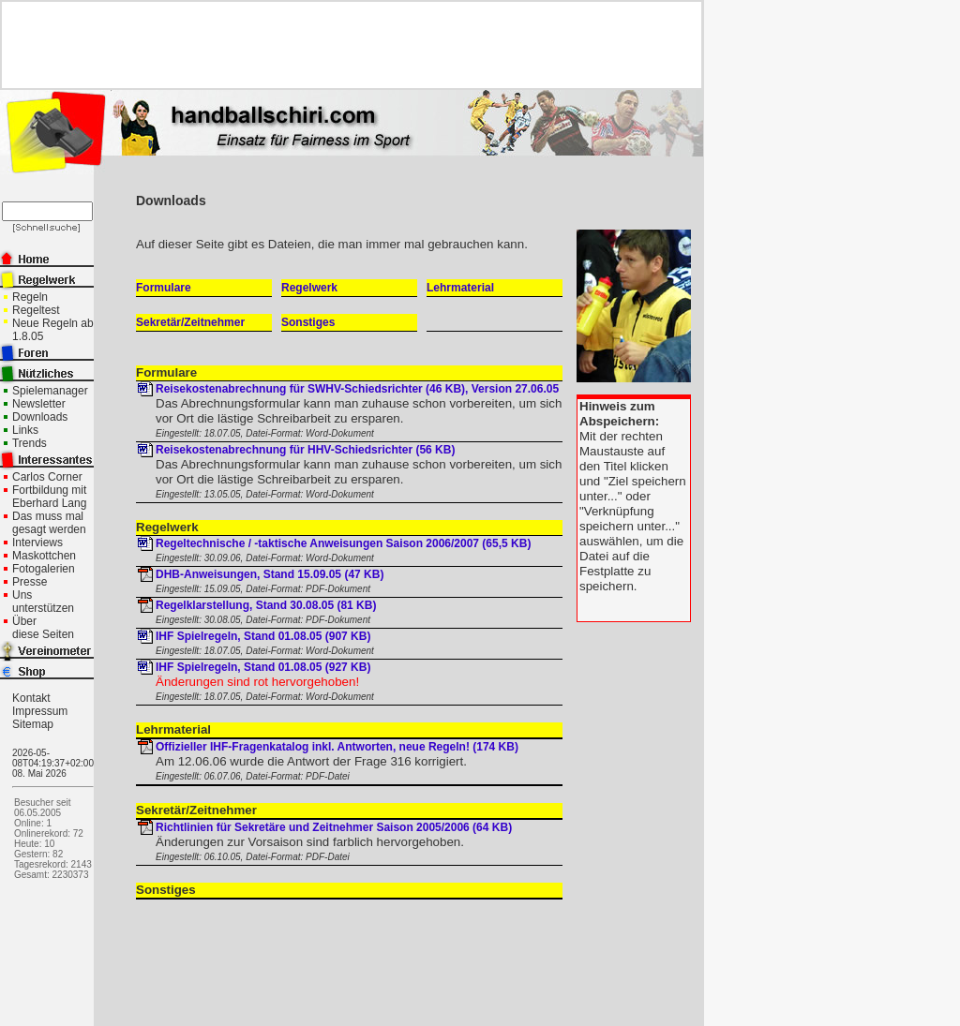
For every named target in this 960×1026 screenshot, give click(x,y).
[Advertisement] (344, 45)
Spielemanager (50, 390)
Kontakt (31, 698)
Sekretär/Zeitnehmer (190, 322)
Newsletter (39, 403)
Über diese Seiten (43, 628)
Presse (29, 581)
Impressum (40, 711)
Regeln (30, 297)
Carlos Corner (47, 476)
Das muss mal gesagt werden (49, 523)
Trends (29, 443)
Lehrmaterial (460, 287)
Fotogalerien (43, 568)
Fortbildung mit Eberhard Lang (49, 496)
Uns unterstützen (43, 601)
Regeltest (36, 310)
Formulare (163, 287)
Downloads (40, 417)
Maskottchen (44, 555)
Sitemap (32, 724)
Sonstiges (308, 322)
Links (25, 430)
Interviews (37, 542)
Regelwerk (309, 287)
